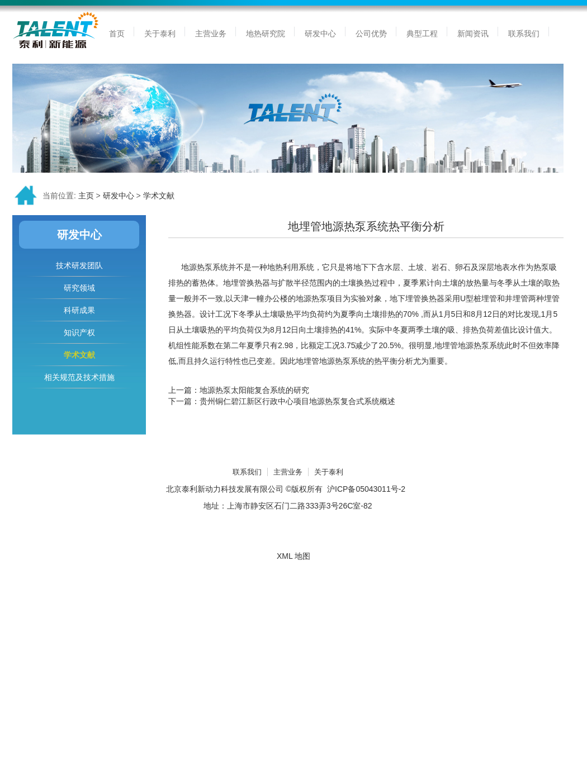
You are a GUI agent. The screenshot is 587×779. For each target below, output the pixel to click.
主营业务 (287, 472)
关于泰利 (328, 472)
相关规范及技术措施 (79, 377)
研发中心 (118, 195)
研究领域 (79, 287)
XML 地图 (293, 556)
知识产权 (79, 332)
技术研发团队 (79, 265)
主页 (86, 195)
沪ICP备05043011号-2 (366, 488)
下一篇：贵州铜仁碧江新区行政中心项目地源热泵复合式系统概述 (281, 401)
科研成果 (79, 310)
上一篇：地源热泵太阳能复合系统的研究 (238, 390)
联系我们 (247, 472)
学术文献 (158, 195)
